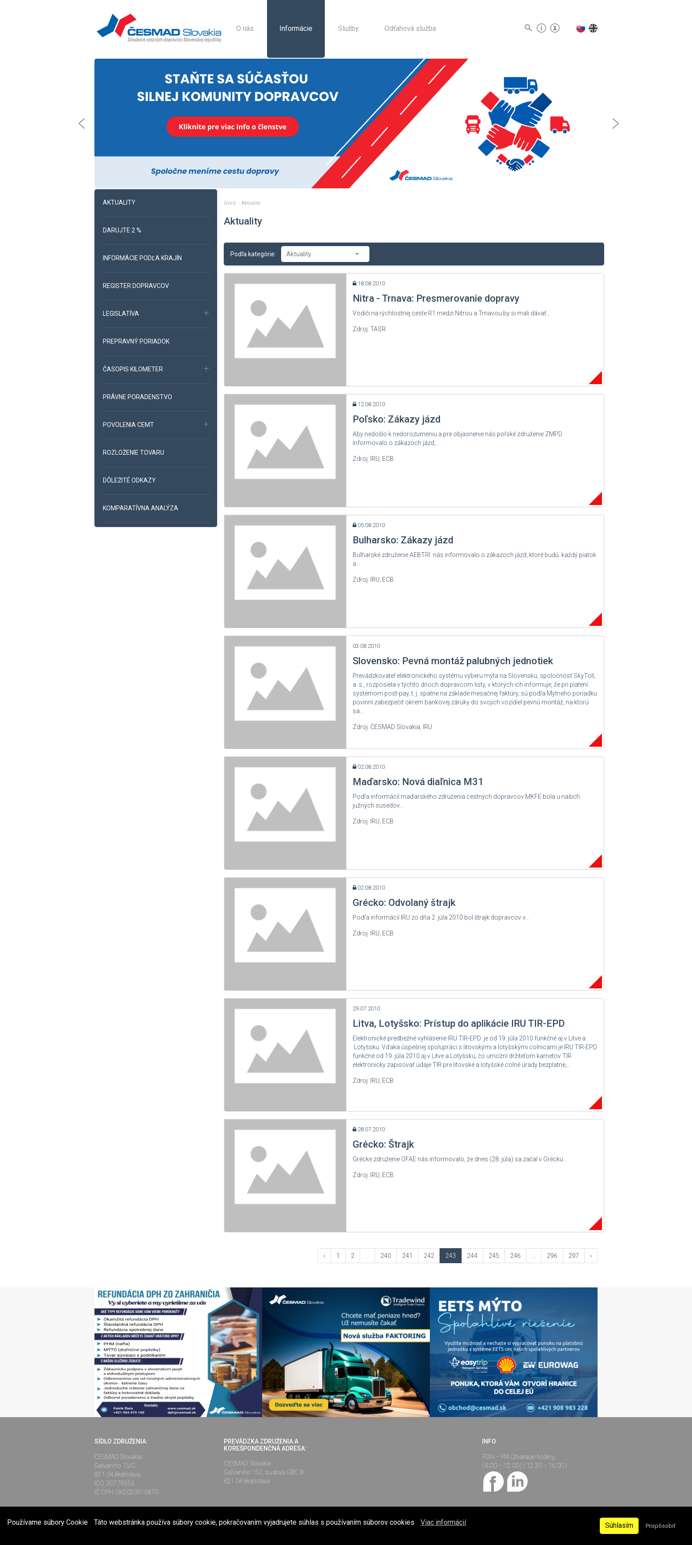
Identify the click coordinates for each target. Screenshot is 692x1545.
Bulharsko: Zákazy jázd (403, 540)
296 (552, 1255)
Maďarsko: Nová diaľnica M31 (418, 781)
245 (494, 1255)
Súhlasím (619, 1525)
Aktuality (250, 203)
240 (385, 1255)
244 (472, 1255)
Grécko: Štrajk (383, 1144)
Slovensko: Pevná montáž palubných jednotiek (453, 660)
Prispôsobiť (660, 1526)
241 (407, 1255)
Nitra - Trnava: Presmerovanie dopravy (436, 298)
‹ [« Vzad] (324, 1255)
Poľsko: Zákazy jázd (396, 419)
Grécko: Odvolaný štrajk (404, 902)
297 (573, 1255)
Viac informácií (443, 1522)
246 (515, 1255)
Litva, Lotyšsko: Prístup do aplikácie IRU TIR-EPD (459, 1023)
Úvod (230, 203)
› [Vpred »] (591, 1255)
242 (429, 1255)
